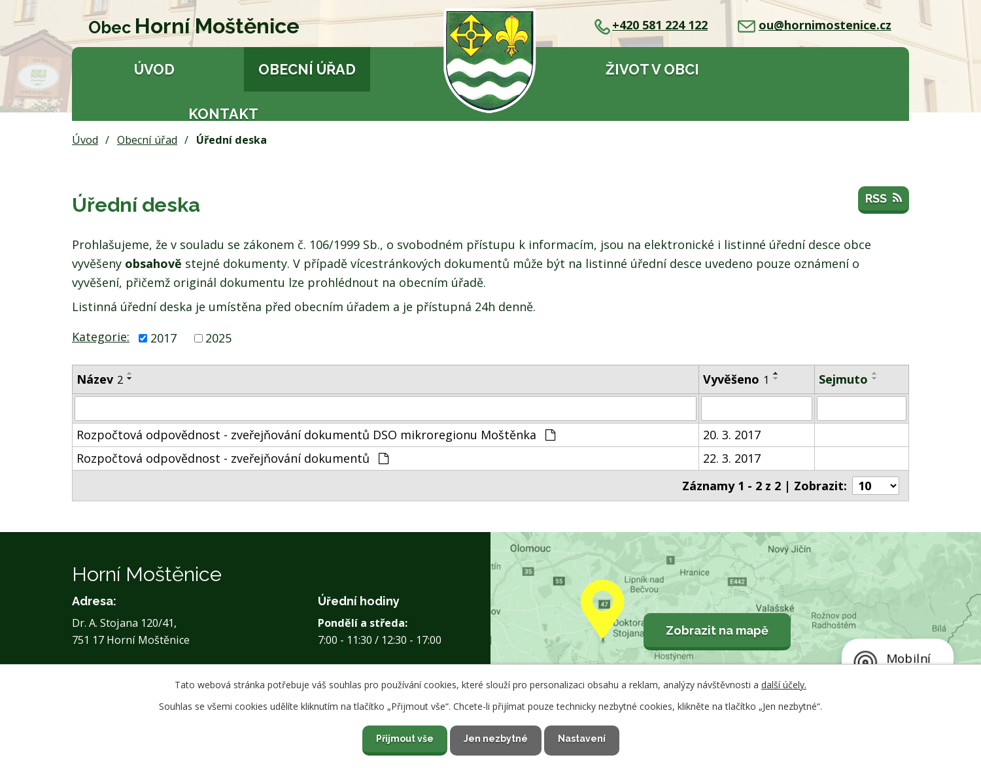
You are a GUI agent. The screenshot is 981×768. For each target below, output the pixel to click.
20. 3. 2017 (732, 434)
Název (100, 379)
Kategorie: (100, 336)
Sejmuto (843, 379)
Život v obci (652, 69)
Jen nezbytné (496, 738)
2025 (218, 338)
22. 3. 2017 (732, 458)
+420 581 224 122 (651, 25)
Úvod (154, 69)
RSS (883, 198)
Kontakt (223, 114)
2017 (163, 338)
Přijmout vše (405, 738)
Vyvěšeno (736, 379)
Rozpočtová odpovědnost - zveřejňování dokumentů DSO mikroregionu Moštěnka (316, 434)
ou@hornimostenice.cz (814, 25)
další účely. (783, 684)
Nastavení (582, 738)
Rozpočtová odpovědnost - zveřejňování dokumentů (232, 458)
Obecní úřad (307, 69)
